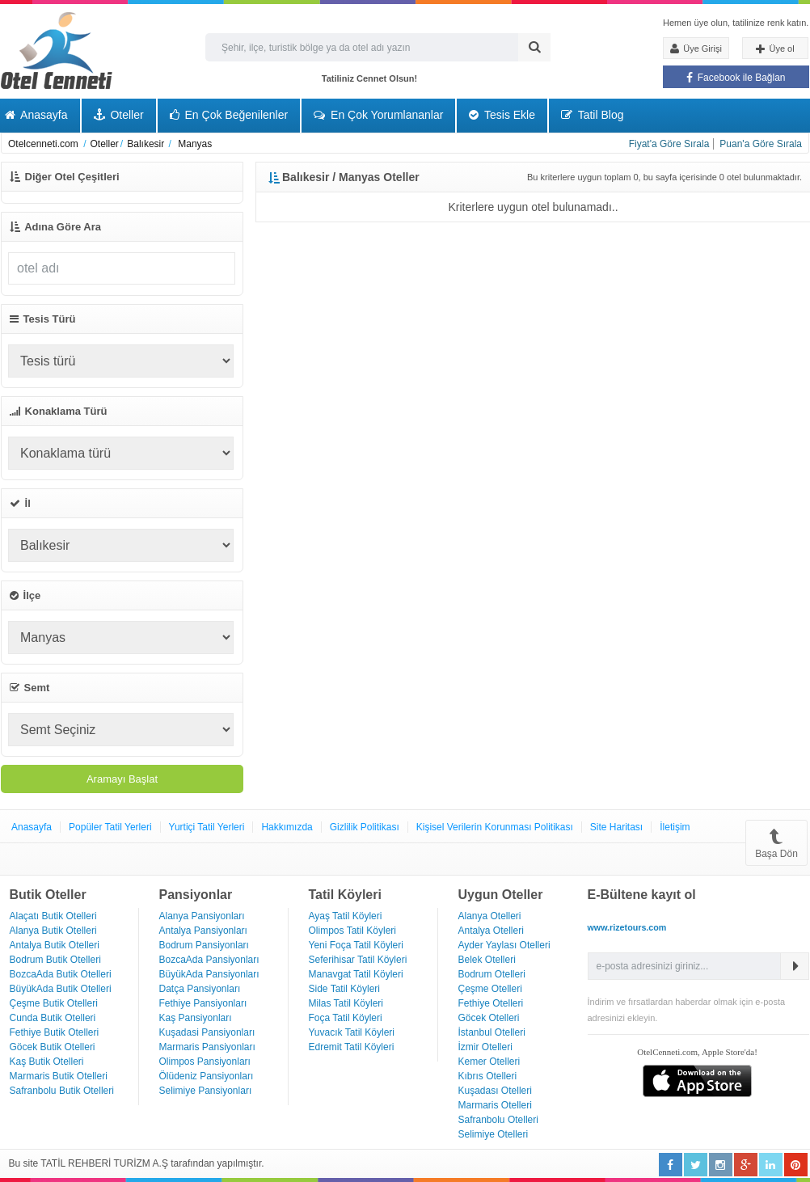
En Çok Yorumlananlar (378, 114)
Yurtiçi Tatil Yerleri (207, 827)
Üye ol (775, 49)
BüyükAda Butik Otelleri (61, 988)
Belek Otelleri (487, 959)
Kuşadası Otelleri (495, 1090)
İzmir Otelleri (485, 1047)
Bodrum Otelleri (491, 974)
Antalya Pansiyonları (203, 930)
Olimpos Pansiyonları (205, 1061)
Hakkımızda (286, 827)
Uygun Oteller (500, 894)
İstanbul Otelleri (491, 1032)
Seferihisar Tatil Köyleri (358, 959)
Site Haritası (616, 827)
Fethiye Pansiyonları (203, 1003)
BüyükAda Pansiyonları (209, 974)
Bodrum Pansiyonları (204, 945)
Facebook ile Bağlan (735, 77)
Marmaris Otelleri (495, 1105)
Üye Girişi (696, 48)
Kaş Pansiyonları (195, 1018)
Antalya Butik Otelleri (54, 945)
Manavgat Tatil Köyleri (356, 974)
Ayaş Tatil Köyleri (345, 916)
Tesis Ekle (502, 114)
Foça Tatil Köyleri (345, 1018)
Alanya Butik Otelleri (53, 930)
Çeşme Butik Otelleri (54, 1003)
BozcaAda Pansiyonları (209, 959)
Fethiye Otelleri (491, 1003)
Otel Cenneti (56, 50)
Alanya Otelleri (489, 916)
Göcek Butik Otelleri (52, 1047)
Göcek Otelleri (489, 1018)
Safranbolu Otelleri (498, 1119)
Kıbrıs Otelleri (487, 1076)
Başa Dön (776, 843)
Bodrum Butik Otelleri (55, 959)
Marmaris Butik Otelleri (59, 1076)
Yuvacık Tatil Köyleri (352, 1032)
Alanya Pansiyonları (202, 916)
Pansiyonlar (196, 894)
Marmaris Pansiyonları (207, 1047)
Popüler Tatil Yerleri (110, 827)
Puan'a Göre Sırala (760, 144)
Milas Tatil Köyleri (346, 1003)
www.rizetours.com (627, 927)
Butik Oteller (48, 894)
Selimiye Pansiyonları (205, 1090)
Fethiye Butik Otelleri (54, 1032)
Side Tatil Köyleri (345, 988)
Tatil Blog (592, 114)
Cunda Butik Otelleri (53, 1018)
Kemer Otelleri (489, 1061)
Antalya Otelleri (491, 930)
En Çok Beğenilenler (229, 114)
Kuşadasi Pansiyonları (207, 1032)
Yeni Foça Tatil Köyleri (356, 945)
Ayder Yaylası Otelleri (504, 945)
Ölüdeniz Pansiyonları (206, 1076)
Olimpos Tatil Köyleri (352, 930)
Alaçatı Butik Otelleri (53, 916)
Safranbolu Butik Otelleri (62, 1090)
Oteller (119, 114)
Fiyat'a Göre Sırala (669, 144)
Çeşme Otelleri (490, 988)
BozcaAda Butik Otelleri (61, 974)
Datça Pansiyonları (200, 988)
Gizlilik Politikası (364, 827)
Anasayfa (31, 827)
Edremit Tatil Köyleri (351, 1047)
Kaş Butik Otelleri (47, 1061)
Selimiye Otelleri (493, 1134)
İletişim (675, 827)
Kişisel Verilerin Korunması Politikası (494, 827)
